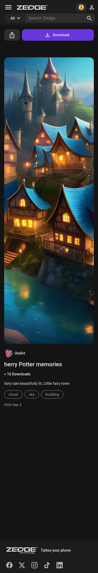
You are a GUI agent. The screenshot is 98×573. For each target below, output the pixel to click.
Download (56, 35)
